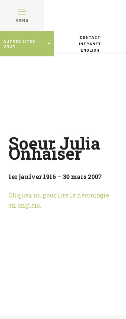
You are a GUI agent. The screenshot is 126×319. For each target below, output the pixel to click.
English (90, 50)
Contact (90, 37)
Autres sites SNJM (19, 43)
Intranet (90, 43)
